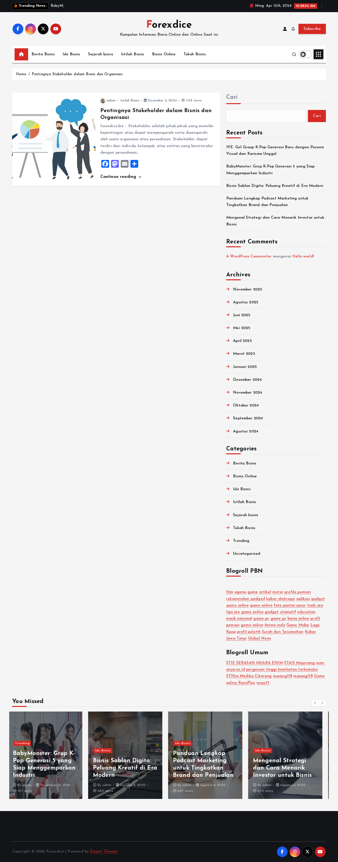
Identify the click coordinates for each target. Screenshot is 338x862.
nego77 (263, 683)
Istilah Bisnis (132, 54)
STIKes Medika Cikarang (249, 676)
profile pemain (297, 592)
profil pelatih (249, 632)
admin (108, 100)
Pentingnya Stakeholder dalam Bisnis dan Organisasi (77, 74)
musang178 (282, 676)
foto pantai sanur (290, 605)
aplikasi (303, 599)
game (253, 592)
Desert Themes (103, 852)
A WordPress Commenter (249, 256)
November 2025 (247, 289)
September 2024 (248, 418)
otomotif (288, 612)
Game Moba (297, 625)
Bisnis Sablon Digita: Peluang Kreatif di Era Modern (274, 186)
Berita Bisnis (43, 54)
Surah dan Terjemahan (282, 632)
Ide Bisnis (71, 54)
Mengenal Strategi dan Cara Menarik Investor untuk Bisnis (286, 768)
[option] (49, 755)
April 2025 (242, 341)
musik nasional (239, 619)
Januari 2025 (245, 367)
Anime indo (275, 625)
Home (21, 74)
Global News (259, 638)
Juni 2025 (241, 315)
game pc (261, 619)
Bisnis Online (164, 54)
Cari (231, 97)
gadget (318, 599)
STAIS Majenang (299, 663)
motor (277, 592)
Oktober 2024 (246, 405)
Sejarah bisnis (100, 54)
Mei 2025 (241, 328)
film (229, 592)
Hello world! (303, 256)
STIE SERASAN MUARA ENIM (254, 663)
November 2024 (247, 393)
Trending (241, 541)
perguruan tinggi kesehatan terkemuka (282, 669)
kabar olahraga (280, 599)
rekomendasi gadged (245, 599)
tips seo (233, 612)
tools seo (315, 605)
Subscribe (312, 29)
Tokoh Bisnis (195, 54)
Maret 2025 (244, 354)
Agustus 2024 (245, 431)
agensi (240, 592)
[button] (315, 702)
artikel (265, 592)
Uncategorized (246, 554)
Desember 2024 (247, 380)
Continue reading (120, 177)
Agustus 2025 (245, 302)
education (306, 612)
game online (237, 605)
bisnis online (298, 619)
